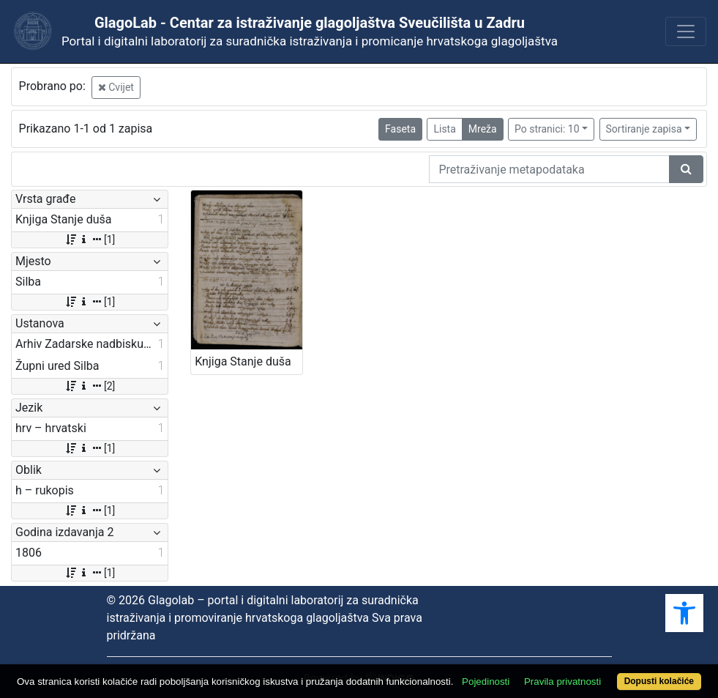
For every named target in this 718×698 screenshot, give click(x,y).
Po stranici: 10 (547, 129)
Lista (444, 129)
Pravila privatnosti (562, 681)
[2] (89, 386)
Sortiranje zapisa (644, 129)
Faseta (400, 129)
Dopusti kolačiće (659, 681)
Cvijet (116, 87)
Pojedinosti (485, 681)
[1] (89, 239)
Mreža (482, 129)
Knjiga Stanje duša (243, 361)
